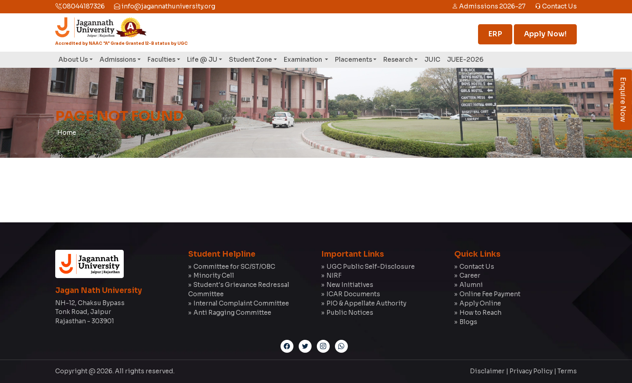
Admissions (118, 59)
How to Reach (480, 312)
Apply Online (480, 303)
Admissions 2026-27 (489, 6)
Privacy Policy (531, 371)
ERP (495, 34)
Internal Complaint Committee (241, 303)
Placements (353, 59)
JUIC (432, 59)
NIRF (333, 275)
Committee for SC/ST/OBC (234, 266)
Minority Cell (213, 275)
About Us (73, 59)
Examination (303, 59)
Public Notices (349, 312)
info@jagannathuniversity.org (164, 6)
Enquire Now (623, 99)
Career (469, 275)
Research (398, 59)
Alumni (471, 285)
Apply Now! (545, 34)
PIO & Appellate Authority (366, 303)
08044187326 (80, 6)
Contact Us (556, 6)
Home (66, 132)
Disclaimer (487, 371)
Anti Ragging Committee (232, 312)
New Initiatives (349, 285)
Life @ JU (202, 59)
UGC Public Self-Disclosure (370, 266)
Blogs (468, 322)
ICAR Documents (353, 294)
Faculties (161, 59)
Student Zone (250, 59)
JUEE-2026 (465, 59)
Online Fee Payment (489, 294)
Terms (567, 371)
